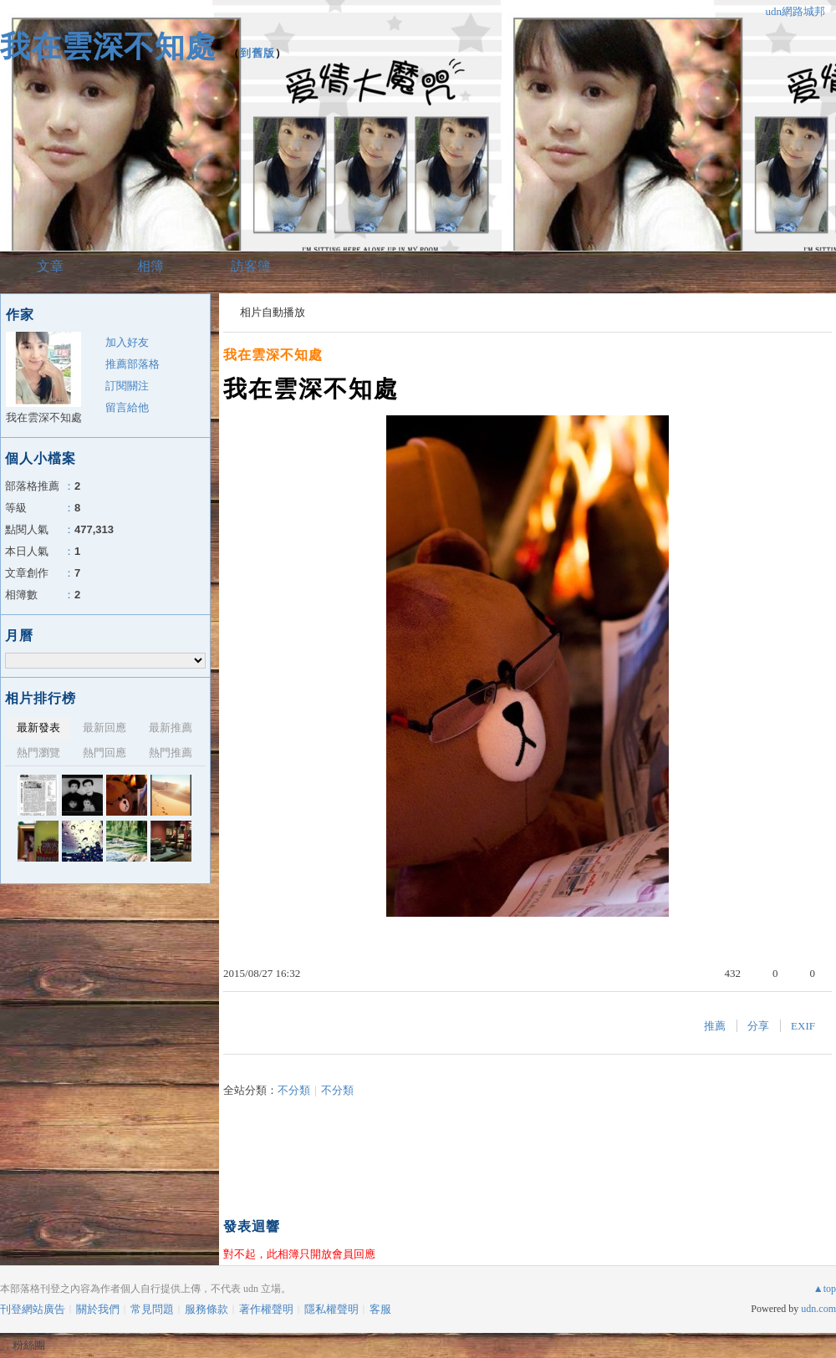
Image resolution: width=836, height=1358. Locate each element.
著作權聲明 (266, 1309)
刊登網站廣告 (32, 1309)
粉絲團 (29, 1345)
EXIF (803, 1026)
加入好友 (127, 342)
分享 (758, 1026)
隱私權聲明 (331, 1309)
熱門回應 (104, 752)
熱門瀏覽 (38, 752)
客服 (380, 1309)
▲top (824, 1288)
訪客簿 (251, 266)
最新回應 (104, 727)
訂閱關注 (127, 385)
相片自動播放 (272, 312)
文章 (50, 266)
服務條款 (206, 1309)
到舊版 (257, 53)
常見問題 (152, 1309)
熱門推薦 (170, 752)
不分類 (294, 1090)
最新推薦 (170, 727)
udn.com (818, 1309)
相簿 (150, 266)
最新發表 (38, 727)
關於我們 (98, 1309)
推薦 (715, 1026)
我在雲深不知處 (108, 46)
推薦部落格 (132, 364)
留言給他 (127, 407)
